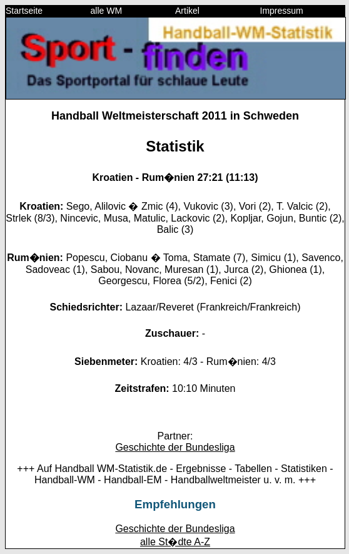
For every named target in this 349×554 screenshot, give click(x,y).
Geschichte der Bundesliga (175, 447)
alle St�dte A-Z (175, 541)
